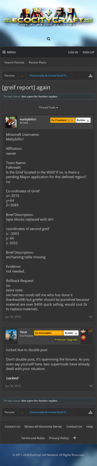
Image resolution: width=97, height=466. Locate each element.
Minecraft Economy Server (43, 426)
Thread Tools (49, 108)
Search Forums (14, 62)
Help (89, 426)
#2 (91, 386)
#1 (91, 316)
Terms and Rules (33, 438)
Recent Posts (37, 62)
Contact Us (12, 426)
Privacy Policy (59, 438)
